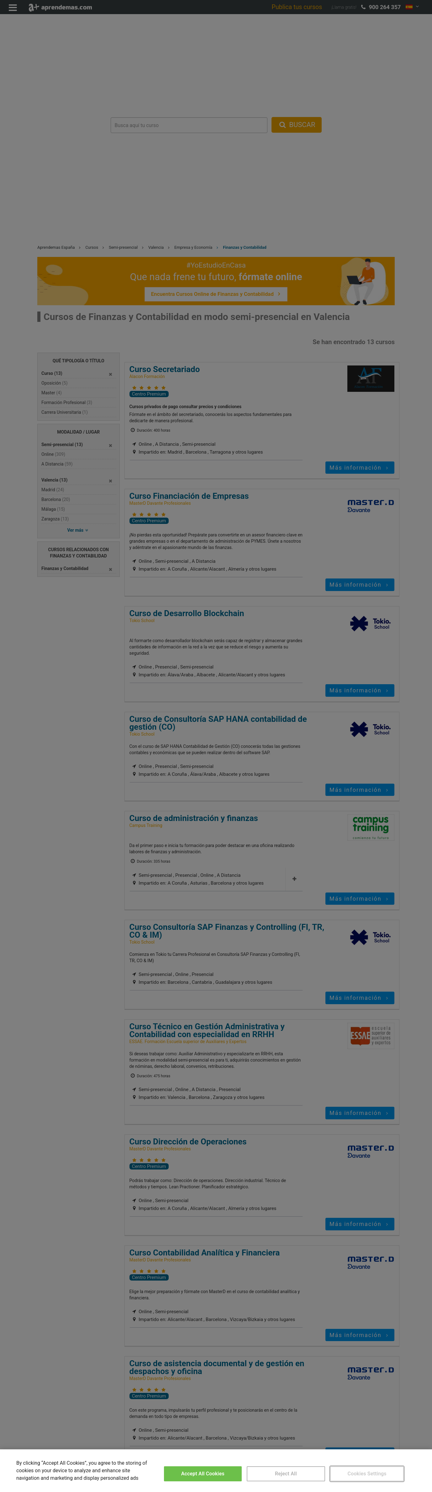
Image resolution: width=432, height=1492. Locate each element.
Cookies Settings (367, 1474)
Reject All (286, 1474)
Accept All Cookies (202, 1474)
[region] (216, 1470)
